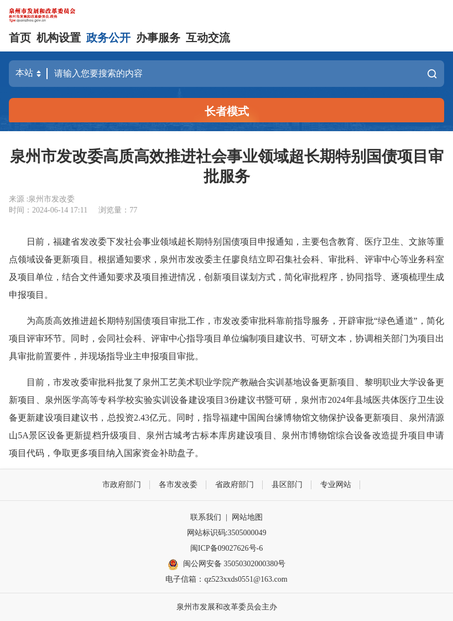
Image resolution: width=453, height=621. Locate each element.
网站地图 (247, 517)
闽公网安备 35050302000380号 (227, 564)
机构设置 (59, 38)
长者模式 (227, 111)
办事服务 (158, 38)
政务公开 (108, 38)
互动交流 (208, 38)
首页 (20, 38)
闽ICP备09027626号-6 (226, 548)
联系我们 (205, 517)
